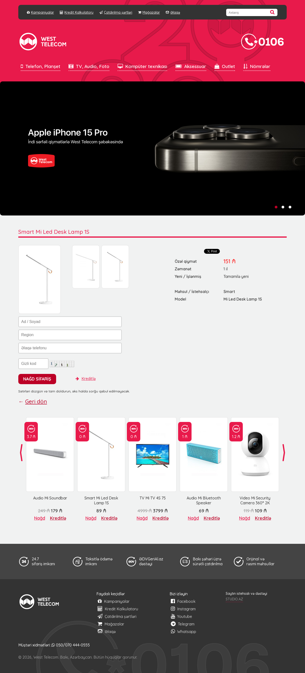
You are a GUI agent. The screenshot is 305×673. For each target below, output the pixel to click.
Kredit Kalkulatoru (76, 12)
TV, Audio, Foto (89, 66)
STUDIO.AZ (234, 599)
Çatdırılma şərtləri (115, 12)
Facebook (183, 601)
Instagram (183, 608)
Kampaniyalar (40, 12)
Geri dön (36, 401)
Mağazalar (149, 12)
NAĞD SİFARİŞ (37, 378)
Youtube (181, 616)
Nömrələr (256, 66)
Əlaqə (173, 12)
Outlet (224, 66)
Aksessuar (190, 66)
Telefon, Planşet (40, 66)
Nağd (39, 518)
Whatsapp (183, 631)
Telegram (182, 623)
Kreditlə (86, 378)
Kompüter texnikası (142, 66)
